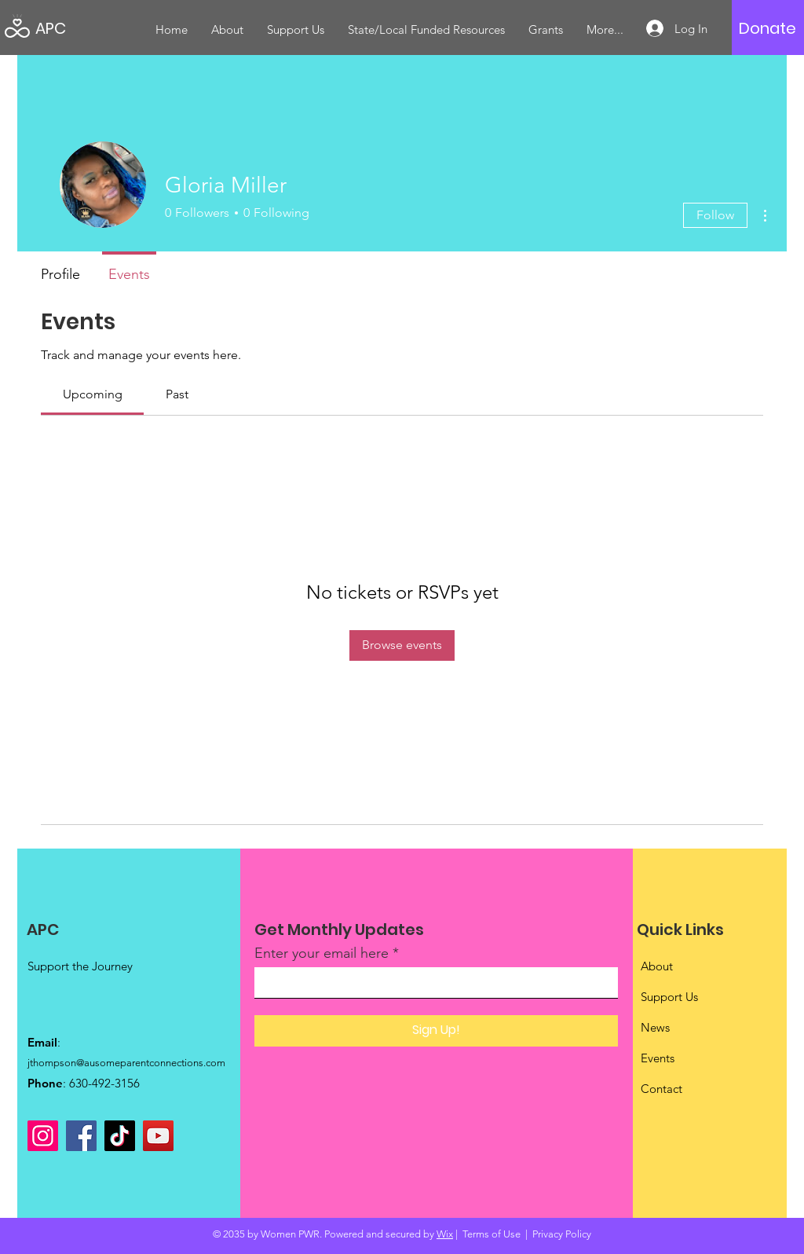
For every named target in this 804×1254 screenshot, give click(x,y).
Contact (661, 1088)
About (657, 966)
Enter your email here (321, 953)
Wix (445, 1234)
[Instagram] (42, 1135)
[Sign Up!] (436, 1031)
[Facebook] (81, 1135)
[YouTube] (158, 1135)
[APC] (106, 27)
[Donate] (767, 28)
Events (657, 1057)
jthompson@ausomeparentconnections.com (126, 1063)
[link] (92, 394)
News (655, 1027)
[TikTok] (119, 1135)
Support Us (669, 996)
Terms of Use (491, 1234)
